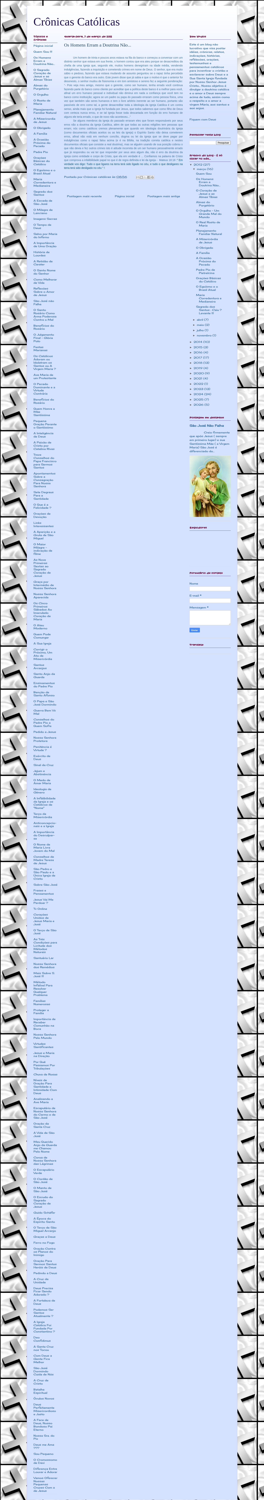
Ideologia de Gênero (42, 790)
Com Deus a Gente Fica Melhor (43, 1359)
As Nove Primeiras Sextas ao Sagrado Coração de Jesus (42, 567)
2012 (198, 164)
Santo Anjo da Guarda (44, 675)
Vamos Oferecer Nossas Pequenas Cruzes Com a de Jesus (45, 1484)
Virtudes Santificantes (43, 1045)
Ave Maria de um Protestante (45, 376)
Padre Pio (41, 152)
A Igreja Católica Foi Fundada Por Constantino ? (44, 1326)
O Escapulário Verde (44, 1171)
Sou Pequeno (43, 1453)
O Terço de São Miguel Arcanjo (45, 1229)
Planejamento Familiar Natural (45, 111)
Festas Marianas (40, 348)
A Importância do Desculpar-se (44, 835)
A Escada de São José (43, 202)
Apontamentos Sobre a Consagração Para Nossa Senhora (45, 480)
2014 (198, 341)
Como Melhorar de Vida (45, 281)
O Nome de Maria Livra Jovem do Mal (44, 848)
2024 (199, 394)
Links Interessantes (44, 524)
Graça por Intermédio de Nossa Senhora (45, 585)
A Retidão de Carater (43, 263)
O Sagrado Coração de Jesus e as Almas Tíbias (43, 74)
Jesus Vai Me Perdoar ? (43, 901)
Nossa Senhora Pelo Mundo (45, 1036)
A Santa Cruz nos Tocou (44, 1348)
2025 (199, 399)
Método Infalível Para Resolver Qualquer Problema (43, 988)
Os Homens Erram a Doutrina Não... (44, 61)
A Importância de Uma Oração (45, 244)
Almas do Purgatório (41, 87)
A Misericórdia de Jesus (207, 240)
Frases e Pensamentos (44, 892)
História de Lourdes (42, 253)
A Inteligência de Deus (43, 435)
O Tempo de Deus (42, 226)
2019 (199, 368)
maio (201, 324)
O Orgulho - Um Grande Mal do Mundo (208, 214)
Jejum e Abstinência (42, 772)
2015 (199, 347)
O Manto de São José (42, 1189)
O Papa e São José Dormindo (45, 703)
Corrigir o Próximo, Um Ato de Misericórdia (43, 654)
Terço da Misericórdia (43, 815)
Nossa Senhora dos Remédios (45, 965)
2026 (199, 404)
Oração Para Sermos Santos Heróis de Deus (45, 1264)
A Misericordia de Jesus (44, 120)
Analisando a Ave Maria (43, 1100)
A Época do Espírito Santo (44, 1220)
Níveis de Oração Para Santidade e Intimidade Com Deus (45, 1086)
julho (201, 330)
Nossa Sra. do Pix (44, 1437)
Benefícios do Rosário (44, 327)
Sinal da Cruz (44, 765)
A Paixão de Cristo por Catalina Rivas (44, 445)
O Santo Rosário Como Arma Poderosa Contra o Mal (45, 314)
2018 (198, 362)
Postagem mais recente (84, 196)
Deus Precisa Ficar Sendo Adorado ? (43, 1291)
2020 (199, 373)
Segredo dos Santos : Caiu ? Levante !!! (209, 310)
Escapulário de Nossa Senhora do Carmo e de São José (45, 1112)
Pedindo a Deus (45, 1273)
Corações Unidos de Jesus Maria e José (44, 919)
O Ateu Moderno (40, 627)
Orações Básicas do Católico (42, 161)
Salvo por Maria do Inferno (45, 235)
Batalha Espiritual (40, 1391)
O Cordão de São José (43, 1180)
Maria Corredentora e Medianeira (45, 182)
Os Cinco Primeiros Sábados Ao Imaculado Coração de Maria (43, 611)
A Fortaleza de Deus (44, 1302)
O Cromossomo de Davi (45, 1461)
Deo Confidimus (42, 1339)
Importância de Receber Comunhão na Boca (45, 1023)
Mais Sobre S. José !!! (44, 974)
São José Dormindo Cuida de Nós (44, 1371)
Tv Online (40, 908)
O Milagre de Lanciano (43, 211)
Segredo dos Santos (43, 193)
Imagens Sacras (45, 218)
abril (200, 319)
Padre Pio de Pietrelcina (205, 271)
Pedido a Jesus (45, 731)
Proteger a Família (41, 1011)
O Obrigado (42, 127)
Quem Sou (204, 173)
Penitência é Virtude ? (43, 748)
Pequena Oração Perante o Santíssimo (45, 424)
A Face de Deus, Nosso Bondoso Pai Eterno (43, 1424)
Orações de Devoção (42, 515)
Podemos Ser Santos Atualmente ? (44, 1313)
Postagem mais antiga (163, 196)
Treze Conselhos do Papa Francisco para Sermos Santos (45, 461)
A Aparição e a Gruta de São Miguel (44, 535)
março (202, 169)
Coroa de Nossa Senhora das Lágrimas (45, 1161)
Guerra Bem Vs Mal (45, 712)
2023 (199, 389)
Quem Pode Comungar (42, 636)
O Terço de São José (45, 932)
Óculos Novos (44, 1398)
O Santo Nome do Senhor (45, 272)
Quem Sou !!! (43, 51)
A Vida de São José (44, 1134)
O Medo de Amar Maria (42, 781)
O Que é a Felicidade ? (42, 506)
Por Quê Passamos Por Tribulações (44, 1065)
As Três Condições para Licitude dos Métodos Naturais (45, 946)
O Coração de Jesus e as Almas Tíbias (206, 194)
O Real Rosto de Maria (208, 224)
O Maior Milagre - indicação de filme (43, 549)
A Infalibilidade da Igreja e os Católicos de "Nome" (45, 803)
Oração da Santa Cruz (42, 1125)
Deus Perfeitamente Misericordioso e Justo (45, 1409)
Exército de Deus (42, 757)
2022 (199, 383)
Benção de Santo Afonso (44, 694)
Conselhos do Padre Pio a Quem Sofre (44, 723)
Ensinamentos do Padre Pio (44, 684)
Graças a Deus (45, 1236)
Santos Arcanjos (40, 666)
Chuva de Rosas (45, 1074)
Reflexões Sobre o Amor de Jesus (44, 292)
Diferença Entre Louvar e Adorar (45, 1470)
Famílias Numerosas (42, 1002)
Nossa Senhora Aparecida (45, 595)
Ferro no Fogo (44, 1242)
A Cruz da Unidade (41, 1280)
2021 (198, 378)
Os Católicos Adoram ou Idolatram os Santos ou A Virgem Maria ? (45, 362)
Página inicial (124, 196)
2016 (199, 352)
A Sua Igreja (42, 643)
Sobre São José (45, 884)
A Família (40, 133)
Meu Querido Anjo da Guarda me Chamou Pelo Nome (45, 1146)
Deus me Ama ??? (44, 1446)
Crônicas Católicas (77, 21)
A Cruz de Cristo (41, 1382)
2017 (198, 357)
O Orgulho (41, 94)
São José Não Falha (207, 426)
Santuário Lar (44, 958)
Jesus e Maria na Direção (44, 1054)
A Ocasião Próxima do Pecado (42, 143)
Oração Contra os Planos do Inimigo (45, 1252)
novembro (205, 335)
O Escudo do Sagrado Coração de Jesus (43, 1201)
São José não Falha (44, 302)
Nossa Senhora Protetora (45, 739)
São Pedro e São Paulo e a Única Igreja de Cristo (44, 873)
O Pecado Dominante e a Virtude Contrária (44, 388)
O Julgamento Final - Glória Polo (44, 338)
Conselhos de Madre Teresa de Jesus (44, 860)
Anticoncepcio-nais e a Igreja (45, 824)
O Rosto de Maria (42, 102)
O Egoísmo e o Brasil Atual (44, 171)
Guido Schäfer (44, 1212)
